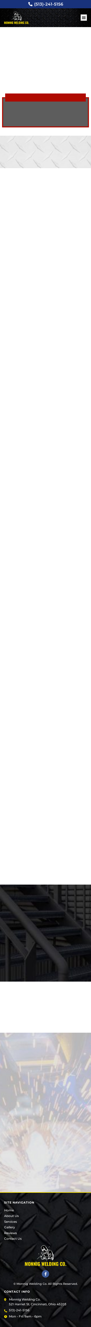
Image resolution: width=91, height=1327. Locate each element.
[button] (84, 17)
